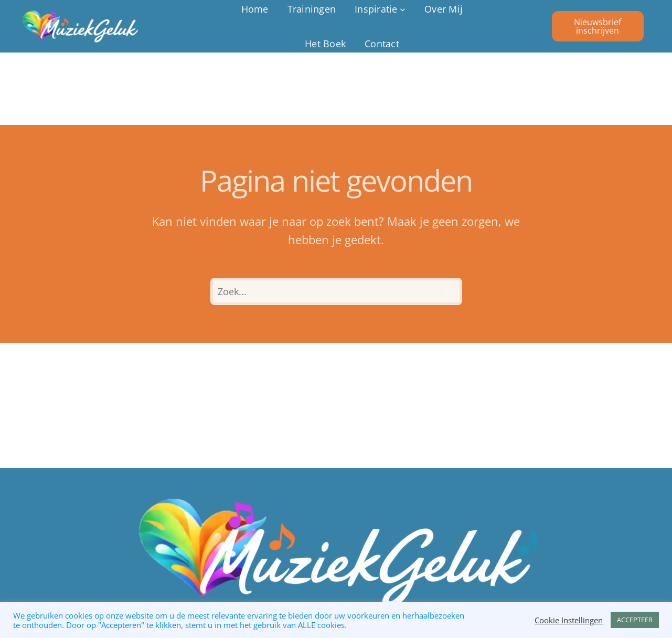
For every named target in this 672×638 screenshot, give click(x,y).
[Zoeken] (449, 291)
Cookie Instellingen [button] (569, 620)
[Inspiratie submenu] (380, 9)
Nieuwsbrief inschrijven (597, 26)
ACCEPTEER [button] (635, 619)
